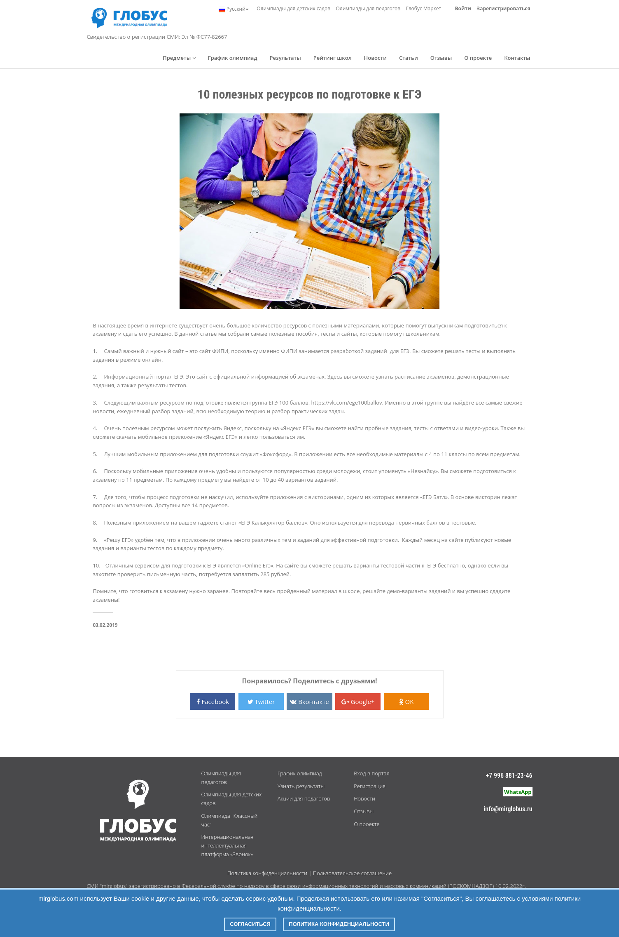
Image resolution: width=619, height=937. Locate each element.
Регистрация (369, 786)
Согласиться (250, 924)
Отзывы (441, 57)
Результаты (285, 57)
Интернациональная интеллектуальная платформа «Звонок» (227, 845)
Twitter (261, 701)
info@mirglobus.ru (508, 809)
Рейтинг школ (332, 57)
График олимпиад (232, 57)
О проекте (478, 57)
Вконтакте (309, 701)
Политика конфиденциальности (267, 873)
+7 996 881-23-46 (509, 775)
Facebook (212, 701)
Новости (375, 57)
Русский (234, 9)
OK (406, 701)
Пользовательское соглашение (352, 873)
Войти (463, 8)
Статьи (408, 57)
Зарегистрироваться (503, 8)
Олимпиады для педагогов (368, 8)
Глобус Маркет (423, 8)
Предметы (179, 57)
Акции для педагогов (304, 798)
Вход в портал (371, 773)
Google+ (358, 701)
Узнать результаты (301, 786)
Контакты (517, 57)
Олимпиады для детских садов (293, 8)
